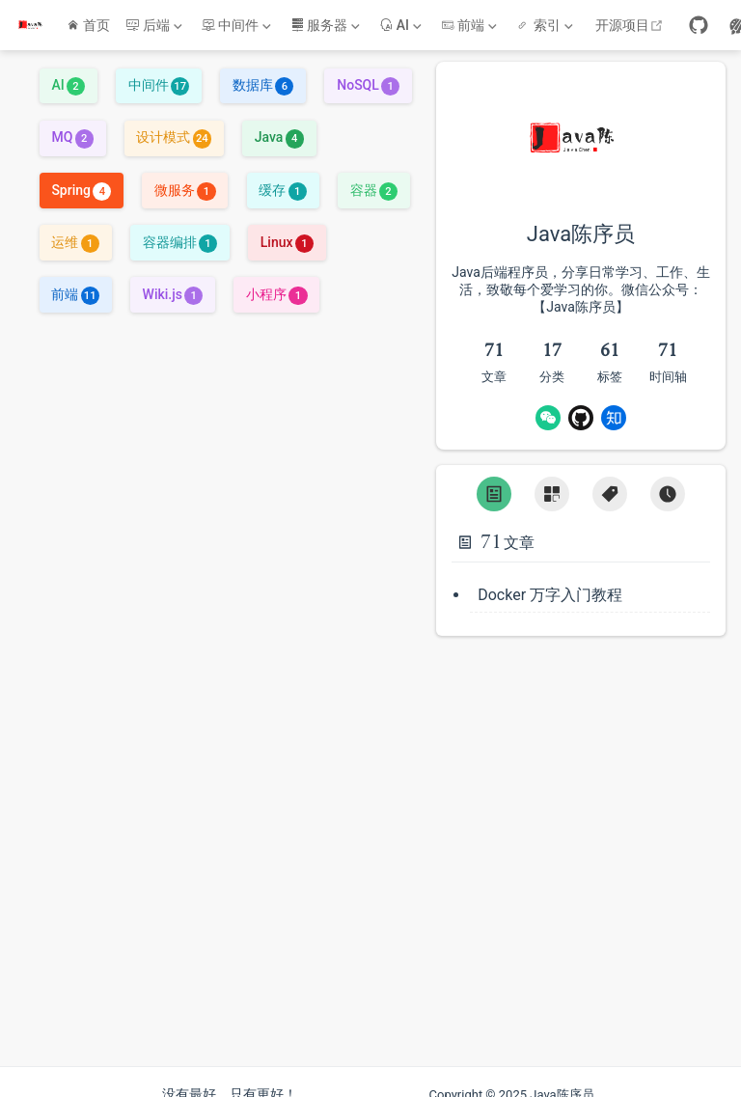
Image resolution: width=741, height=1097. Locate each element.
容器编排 (180, 233)
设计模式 (173, 129)
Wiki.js (173, 285)
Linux (287, 233)
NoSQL (368, 76)
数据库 (263, 76)
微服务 (184, 181)
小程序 (276, 285)
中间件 (158, 76)
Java (279, 129)
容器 (374, 181)
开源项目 (631, 25)
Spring (81, 181)
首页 (89, 25)
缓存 (282, 181)
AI (68, 76)
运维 (74, 233)
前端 (74, 285)
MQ (72, 129)
